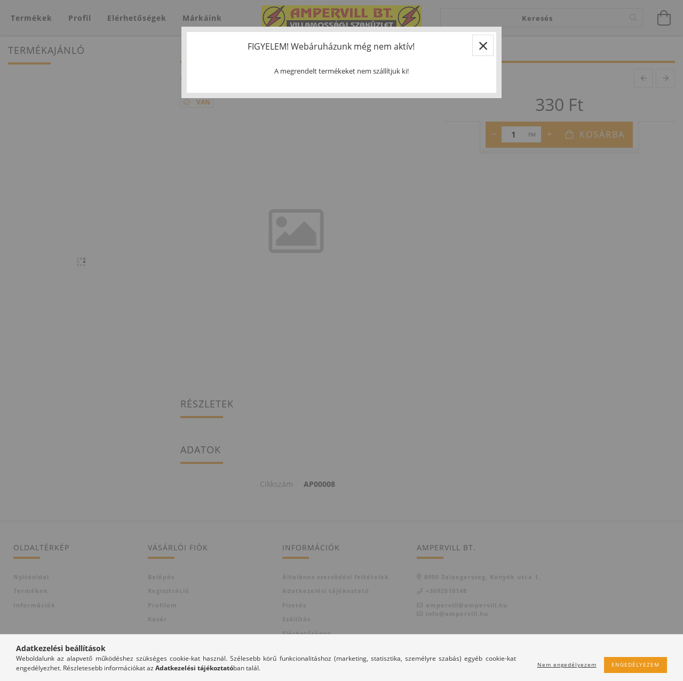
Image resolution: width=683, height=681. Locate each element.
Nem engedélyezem (567, 664)
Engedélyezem (635, 664)
